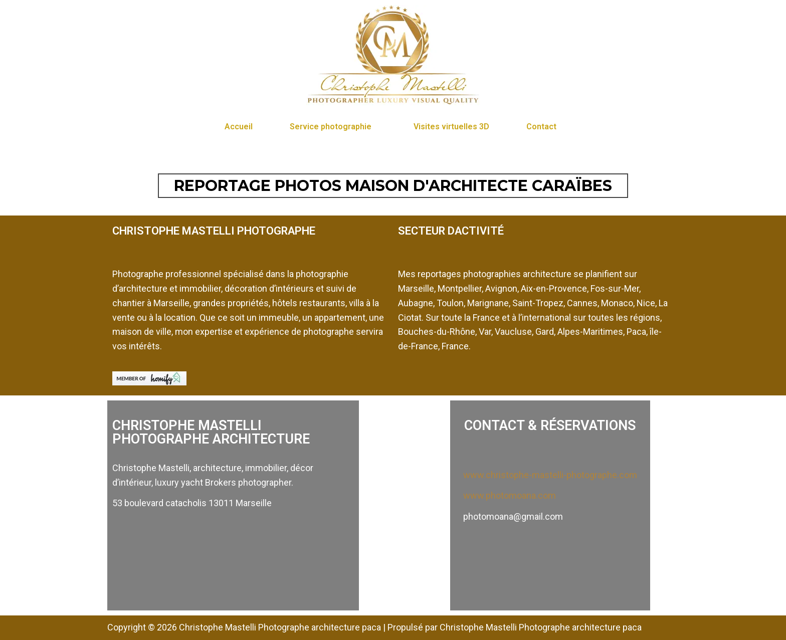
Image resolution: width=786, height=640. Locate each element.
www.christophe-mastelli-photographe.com (550, 475)
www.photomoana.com (509, 495)
